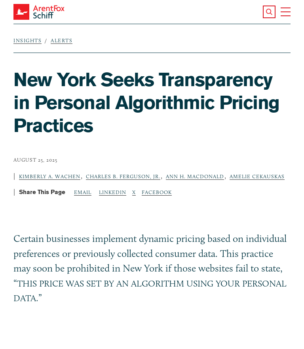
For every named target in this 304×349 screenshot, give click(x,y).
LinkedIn (112, 192)
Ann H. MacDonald (195, 176)
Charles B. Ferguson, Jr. (123, 176)
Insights (27, 40)
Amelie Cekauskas (257, 176)
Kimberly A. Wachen (49, 176)
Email (82, 192)
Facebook (157, 192)
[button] (269, 12)
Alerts (61, 40)
